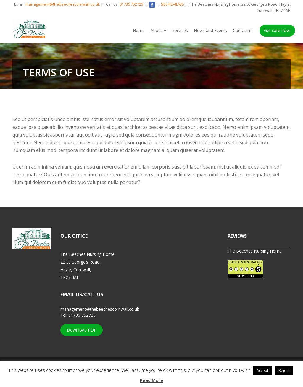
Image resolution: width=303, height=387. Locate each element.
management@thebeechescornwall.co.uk (62, 4)
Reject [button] (283, 370)
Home (139, 30)
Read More (151, 380)
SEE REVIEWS (172, 4)
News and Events (210, 30)
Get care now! (277, 30)
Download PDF (81, 330)
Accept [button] (262, 370)
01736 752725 (131, 4)
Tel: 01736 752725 (78, 315)
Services (180, 30)
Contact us (243, 30)
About (158, 30)
